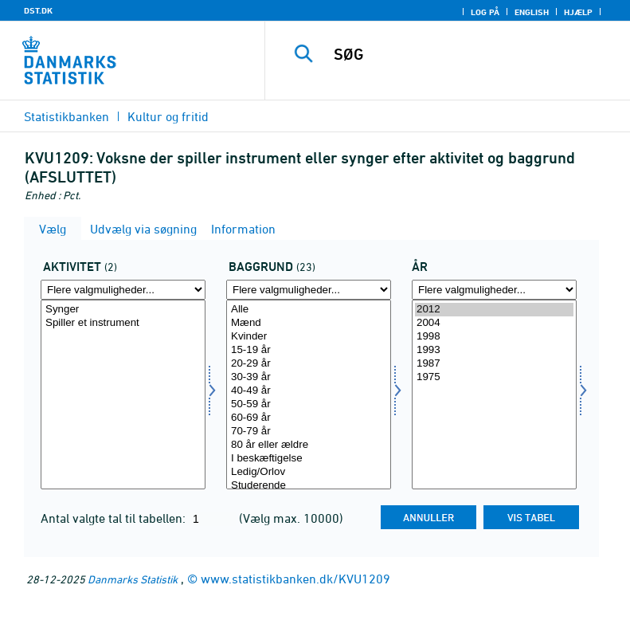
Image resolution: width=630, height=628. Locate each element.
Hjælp (578, 12)
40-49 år (308, 391)
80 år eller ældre (308, 445)
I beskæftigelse (308, 458)
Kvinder (308, 336)
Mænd (308, 323)
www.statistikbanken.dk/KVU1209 (295, 578)
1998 (494, 336)
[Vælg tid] (494, 394)
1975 (494, 377)
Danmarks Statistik (133, 579)
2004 (494, 323)
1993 (494, 350)
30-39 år (308, 377)
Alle (308, 309)
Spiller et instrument (123, 323)
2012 (494, 309)
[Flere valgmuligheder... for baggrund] (308, 290)
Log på (485, 12)
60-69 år (308, 418)
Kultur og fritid (168, 116)
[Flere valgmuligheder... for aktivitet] (123, 290)
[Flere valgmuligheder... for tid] (494, 290)
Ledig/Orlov (308, 472)
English (532, 12)
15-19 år (308, 350)
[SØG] (471, 54)
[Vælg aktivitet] (123, 394)
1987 (494, 364)
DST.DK (38, 10)
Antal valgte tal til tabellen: (115, 518)
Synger (123, 309)
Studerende (308, 486)
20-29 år (308, 364)
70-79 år (308, 431)
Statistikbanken (66, 116)
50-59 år (308, 404)
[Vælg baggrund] (308, 394)
